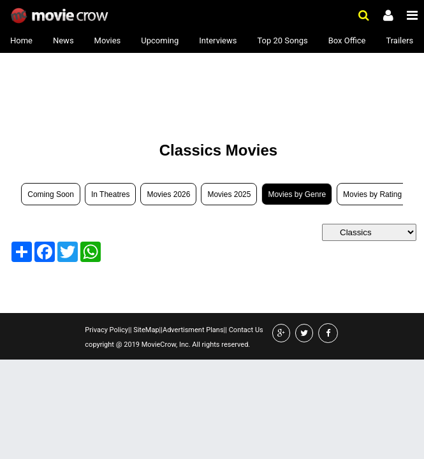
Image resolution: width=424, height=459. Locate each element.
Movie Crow (61, 16)
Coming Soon (50, 194)
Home (21, 40)
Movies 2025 (229, 194)
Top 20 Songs (282, 40)
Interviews (218, 40)
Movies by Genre (297, 194)
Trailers (399, 40)
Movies (107, 40)
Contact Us (245, 330)
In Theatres (110, 194)
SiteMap (145, 330)
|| (129, 330)
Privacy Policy (106, 330)
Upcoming (160, 40)
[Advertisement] (106, 90)
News (63, 40)
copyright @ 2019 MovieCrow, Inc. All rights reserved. (167, 344)
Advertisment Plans (193, 330)
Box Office (347, 40)
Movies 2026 (168, 194)
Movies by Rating (372, 194)
